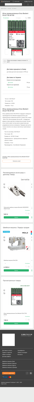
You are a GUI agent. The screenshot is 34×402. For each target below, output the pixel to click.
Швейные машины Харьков (9, 378)
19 (5, 272)
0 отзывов (18, 19)
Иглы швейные (22, 8)
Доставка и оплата (7, 365)
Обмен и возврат (6, 369)
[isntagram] (31, 388)
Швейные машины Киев (8, 376)
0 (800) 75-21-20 (28, 1)
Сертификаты (21, 365)
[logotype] (9, 355)
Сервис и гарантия (7, 367)
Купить (16, 222)
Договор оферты (6, 371)
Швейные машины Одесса (9, 380)
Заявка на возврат (22, 367)
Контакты (20, 369)
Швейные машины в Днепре (9, 382)
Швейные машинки (5, 8)
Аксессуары (14, 8)
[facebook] (27, 388)
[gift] (28, 254)
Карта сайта (3, 398)
